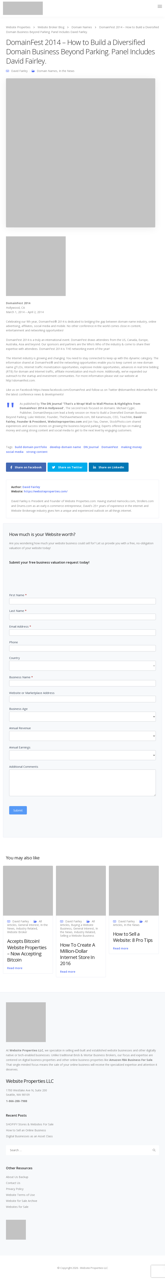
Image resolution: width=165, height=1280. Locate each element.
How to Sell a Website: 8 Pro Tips (132, 937)
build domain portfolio (31, 447)
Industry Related (26, 928)
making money (131, 447)
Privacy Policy (14, 1189)
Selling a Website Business (77, 935)
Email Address (20, 626)
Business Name (21, 677)
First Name (18, 595)
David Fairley (19, 71)
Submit (18, 810)
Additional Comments (23, 767)
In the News (66, 71)
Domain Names (47, 71)
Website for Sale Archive (21, 1201)
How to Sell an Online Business (26, 1130)
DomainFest (110, 447)
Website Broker (17, 932)
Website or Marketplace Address (32, 693)
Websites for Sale (17, 1207)
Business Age (18, 709)
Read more (14, 968)
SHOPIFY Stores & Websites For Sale (30, 1124)
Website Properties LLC (26, 1050)
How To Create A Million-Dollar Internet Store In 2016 (77, 954)
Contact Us (13, 1183)
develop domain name (65, 447)
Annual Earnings (19, 747)
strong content (37, 452)
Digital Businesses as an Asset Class (29, 1136)
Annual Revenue (20, 728)
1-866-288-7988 (16, 1101)
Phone (13, 642)
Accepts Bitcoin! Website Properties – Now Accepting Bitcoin (26, 950)
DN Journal (91, 447)
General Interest (28, 925)
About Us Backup (17, 1177)
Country (14, 658)
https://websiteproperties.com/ (45, 491)
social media (14, 452)
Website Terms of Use (20, 1195)
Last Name (17, 611)
